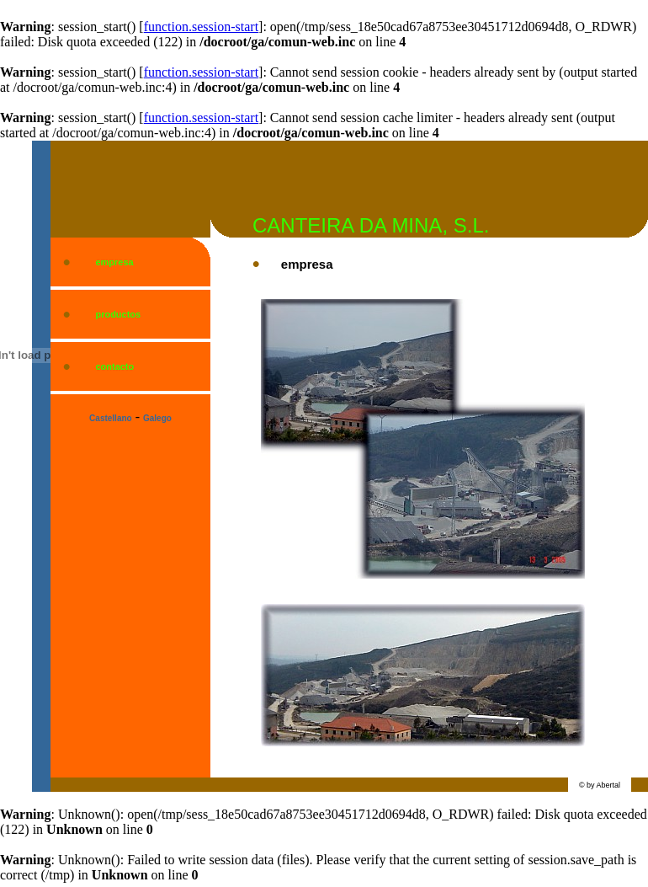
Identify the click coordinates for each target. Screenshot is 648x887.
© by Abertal (599, 785)
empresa (114, 262)
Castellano (110, 418)
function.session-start (201, 26)
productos (118, 314)
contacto (114, 366)
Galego (157, 418)
